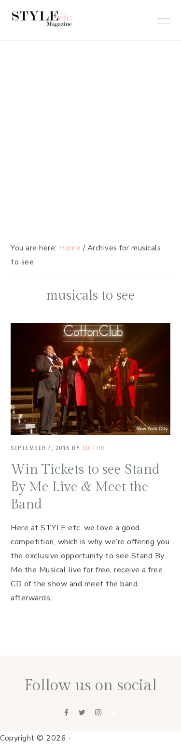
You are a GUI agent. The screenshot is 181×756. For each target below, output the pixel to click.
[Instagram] (98, 712)
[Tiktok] (114, 712)
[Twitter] (82, 712)
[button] (163, 18)
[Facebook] (66, 712)
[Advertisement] (90, 95)
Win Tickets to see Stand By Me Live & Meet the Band (85, 487)
